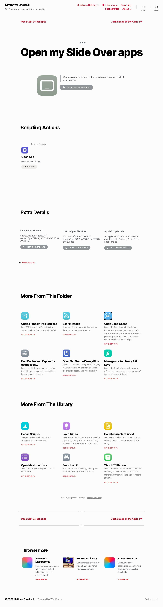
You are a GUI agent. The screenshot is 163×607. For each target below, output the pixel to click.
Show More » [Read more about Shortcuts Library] (82, 580)
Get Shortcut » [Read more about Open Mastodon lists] (28, 476)
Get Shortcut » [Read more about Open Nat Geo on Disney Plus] (69, 375)
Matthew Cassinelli (18, 5)
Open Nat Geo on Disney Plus (81, 361)
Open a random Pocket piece (39, 324)
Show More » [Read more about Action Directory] (124, 580)
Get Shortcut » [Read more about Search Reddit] (69, 335)
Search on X (70, 465)
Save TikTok (70, 434)
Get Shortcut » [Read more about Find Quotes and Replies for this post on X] (28, 379)
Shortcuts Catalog (86, 5)
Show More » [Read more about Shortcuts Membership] (41, 580)
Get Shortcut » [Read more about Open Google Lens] (111, 344)
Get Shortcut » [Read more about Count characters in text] (111, 448)
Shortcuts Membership (43, 560)
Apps (83, 43)
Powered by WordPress (50, 599)
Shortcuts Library (87, 559)
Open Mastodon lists (34, 465)
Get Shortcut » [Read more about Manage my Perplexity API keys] (111, 379)
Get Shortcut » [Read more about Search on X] (69, 476)
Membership (108, 5)
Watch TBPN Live (115, 465)
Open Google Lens (115, 324)
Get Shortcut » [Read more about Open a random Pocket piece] (28, 335)
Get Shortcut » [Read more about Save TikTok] (69, 448)
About (125, 9)
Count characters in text (119, 434)
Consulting (125, 5)
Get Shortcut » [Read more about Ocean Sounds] (28, 445)
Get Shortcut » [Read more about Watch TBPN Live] (111, 482)
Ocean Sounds (30, 434)
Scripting (42, 144)
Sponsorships (112, 9)
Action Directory (128, 559)
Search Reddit (71, 324)
